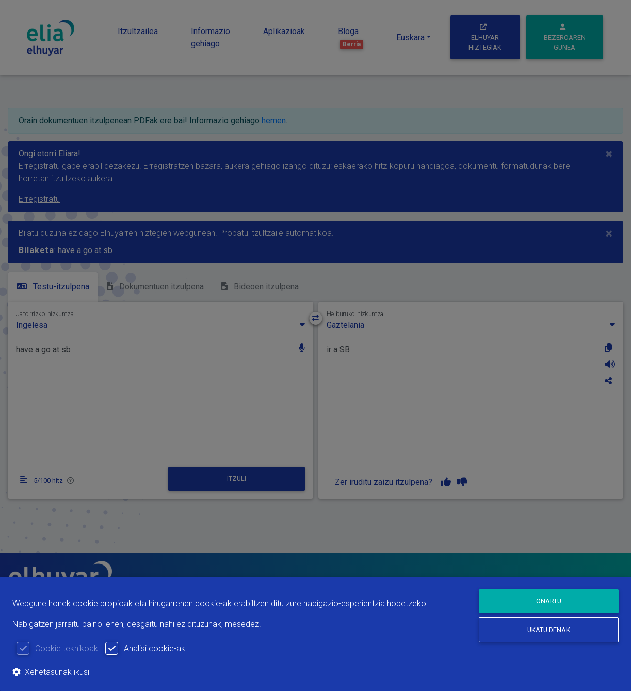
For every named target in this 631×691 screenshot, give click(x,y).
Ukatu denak (548, 630)
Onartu (548, 601)
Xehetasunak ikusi (50, 672)
